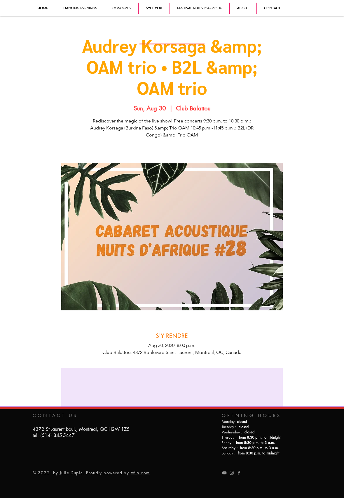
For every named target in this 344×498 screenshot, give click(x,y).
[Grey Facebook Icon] (239, 472)
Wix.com (140, 472)
